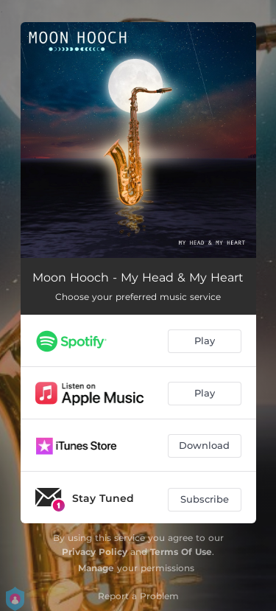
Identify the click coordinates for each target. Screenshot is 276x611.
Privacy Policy (94, 551)
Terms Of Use (181, 551)
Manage (96, 567)
